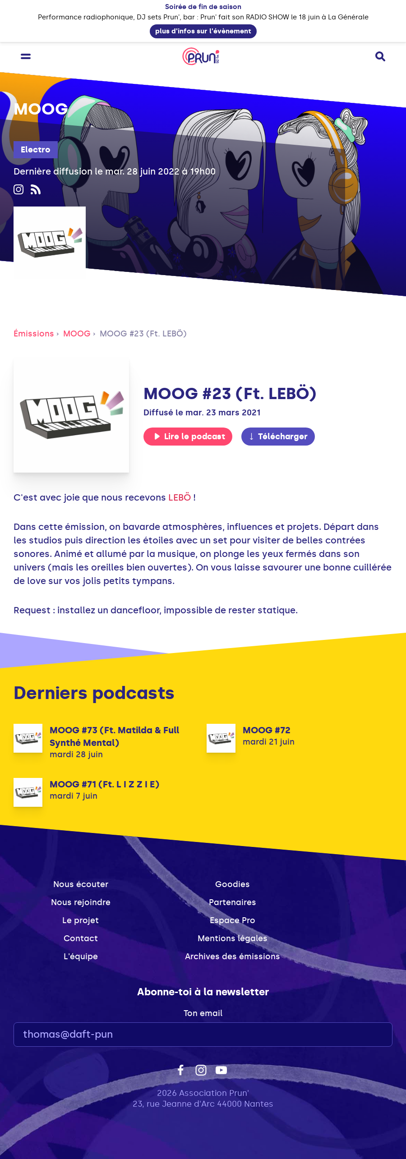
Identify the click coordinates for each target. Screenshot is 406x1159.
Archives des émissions (232, 956)
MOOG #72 (267, 730)
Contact (81, 938)
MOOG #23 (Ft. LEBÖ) (143, 334)
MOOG (77, 334)
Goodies (232, 884)
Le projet (80, 920)
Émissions (34, 334)
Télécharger (278, 437)
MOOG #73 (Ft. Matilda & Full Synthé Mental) (114, 736)
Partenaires (232, 902)
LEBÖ (179, 497)
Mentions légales (233, 938)
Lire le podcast (189, 437)
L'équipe (81, 956)
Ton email (203, 1013)
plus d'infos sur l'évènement (203, 31)
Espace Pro (232, 920)
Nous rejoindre (81, 902)
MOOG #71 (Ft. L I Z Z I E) (104, 784)
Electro (36, 150)
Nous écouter (80, 884)
